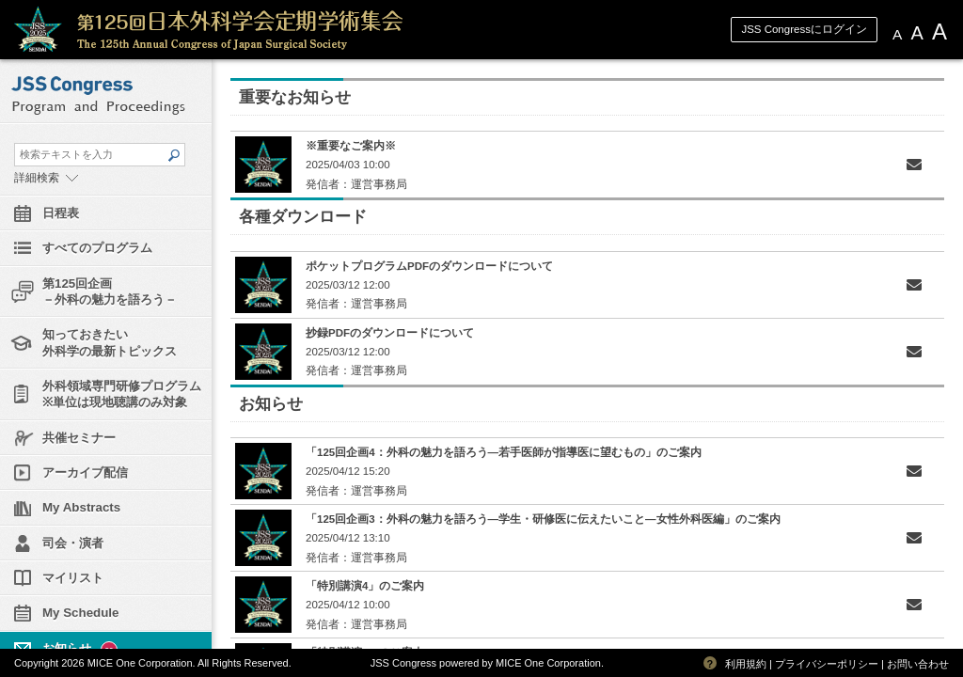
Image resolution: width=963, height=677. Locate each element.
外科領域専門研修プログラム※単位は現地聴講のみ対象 (121, 394)
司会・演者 (72, 543)
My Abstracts (81, 507)
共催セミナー (79, 438)
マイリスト (72, 578)
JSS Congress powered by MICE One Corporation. (487, 663)
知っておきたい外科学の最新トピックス (109, 342)
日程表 (60, 213)
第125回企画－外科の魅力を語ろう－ (109, 291)
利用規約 (745, 663)
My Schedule (80, 613)
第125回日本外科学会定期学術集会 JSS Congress (296, 29)
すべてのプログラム (97, 248)
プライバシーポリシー (826, 663)
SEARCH (173, 155)
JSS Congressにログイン (804, 29)
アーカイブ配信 (85, 472)
